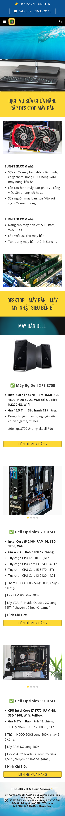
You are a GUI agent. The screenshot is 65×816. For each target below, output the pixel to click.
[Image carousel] (32, 492)
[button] (4, 21)
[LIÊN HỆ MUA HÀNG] (32, 444)
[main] (32, 104)
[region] (32, 8)
